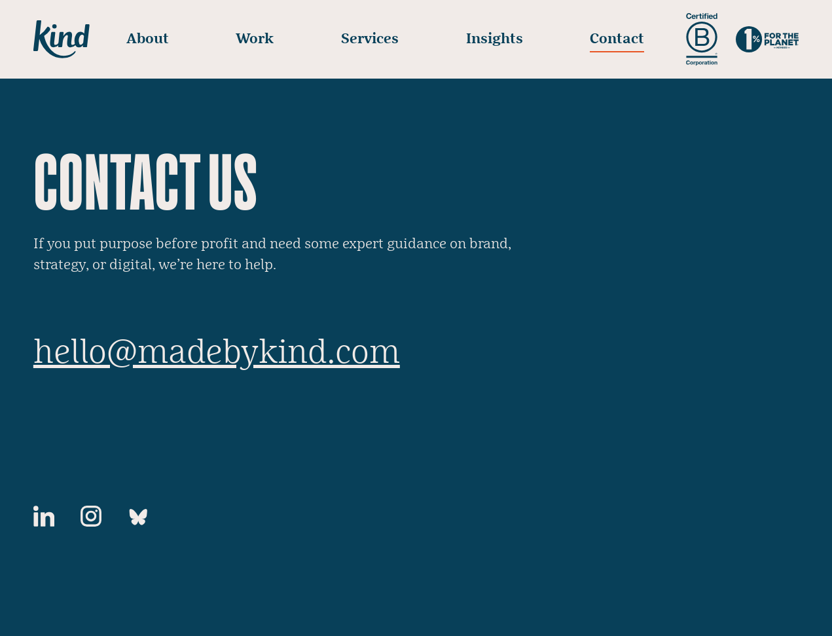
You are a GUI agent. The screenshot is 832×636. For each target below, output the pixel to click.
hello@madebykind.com (216, 353)
